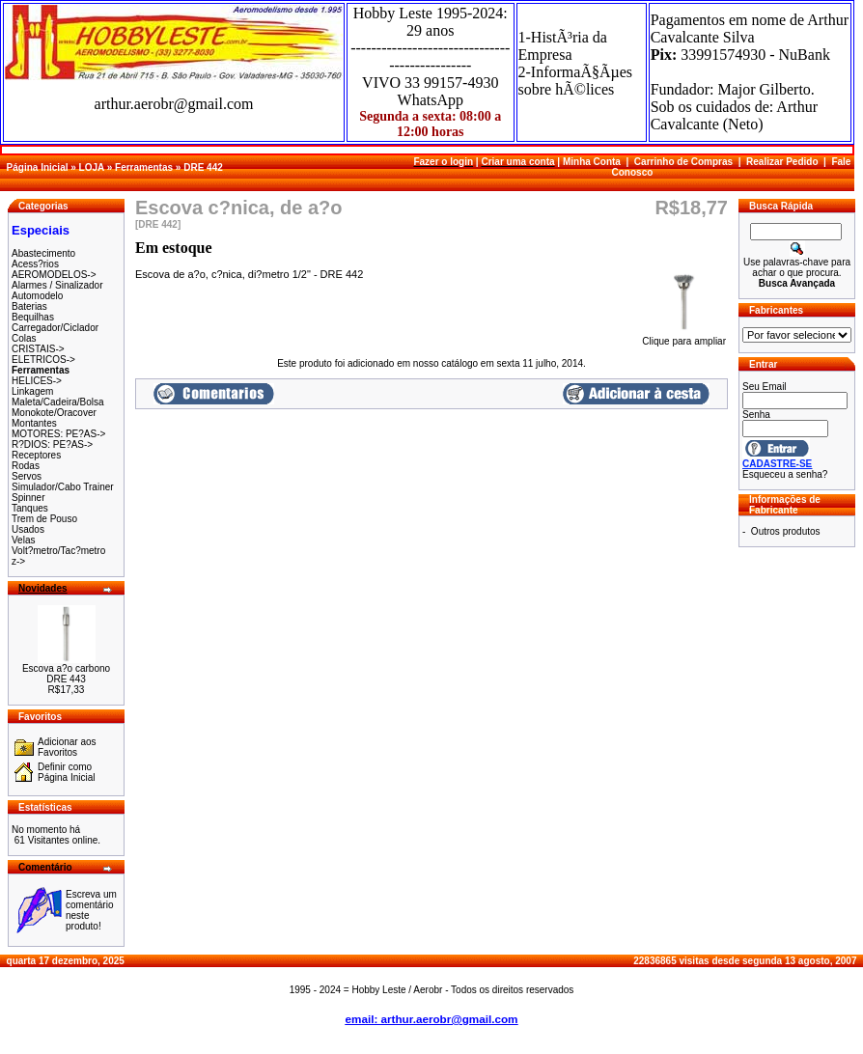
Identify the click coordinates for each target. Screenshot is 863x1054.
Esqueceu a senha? (784, 474)
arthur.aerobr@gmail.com (174, 104)
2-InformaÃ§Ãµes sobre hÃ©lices (575, 80)
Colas (24, 338)
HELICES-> (37, 380)
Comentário (45, 867)
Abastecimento (43, 253)
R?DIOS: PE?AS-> (52, 444)
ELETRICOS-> (43, 359)
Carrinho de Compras (683, 161)
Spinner (28, 497)
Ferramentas (144, 167)
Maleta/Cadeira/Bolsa (58, 402)
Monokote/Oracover (54, 412)
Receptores (36, 455)
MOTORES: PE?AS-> (58, 434)
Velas (23, 540)
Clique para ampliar (684, 337)
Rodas (26, 465)
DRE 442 (203, 167)
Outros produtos (786, 531)
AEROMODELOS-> (54, 274)
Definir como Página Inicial (66, 772)
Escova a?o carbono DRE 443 (66, 673)
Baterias (29, 306)
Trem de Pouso (44, 518)
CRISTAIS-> (38, 349)
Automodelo (37, 296)
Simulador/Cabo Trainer (63, 487)
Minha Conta (592, 161)
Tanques (30, 508)
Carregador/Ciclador (55, 327)
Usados (28, 529)
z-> (18, 561)
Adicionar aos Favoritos (67, 747)
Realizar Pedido (782, 161)
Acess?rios (35, 264)
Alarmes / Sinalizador (57, 285)
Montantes (34, 423)
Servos (27, 476)
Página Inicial (38, 167)
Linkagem (32, 391)
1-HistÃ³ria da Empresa (562, 46)
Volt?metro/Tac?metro (58, 550)
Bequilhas (33, 317)
